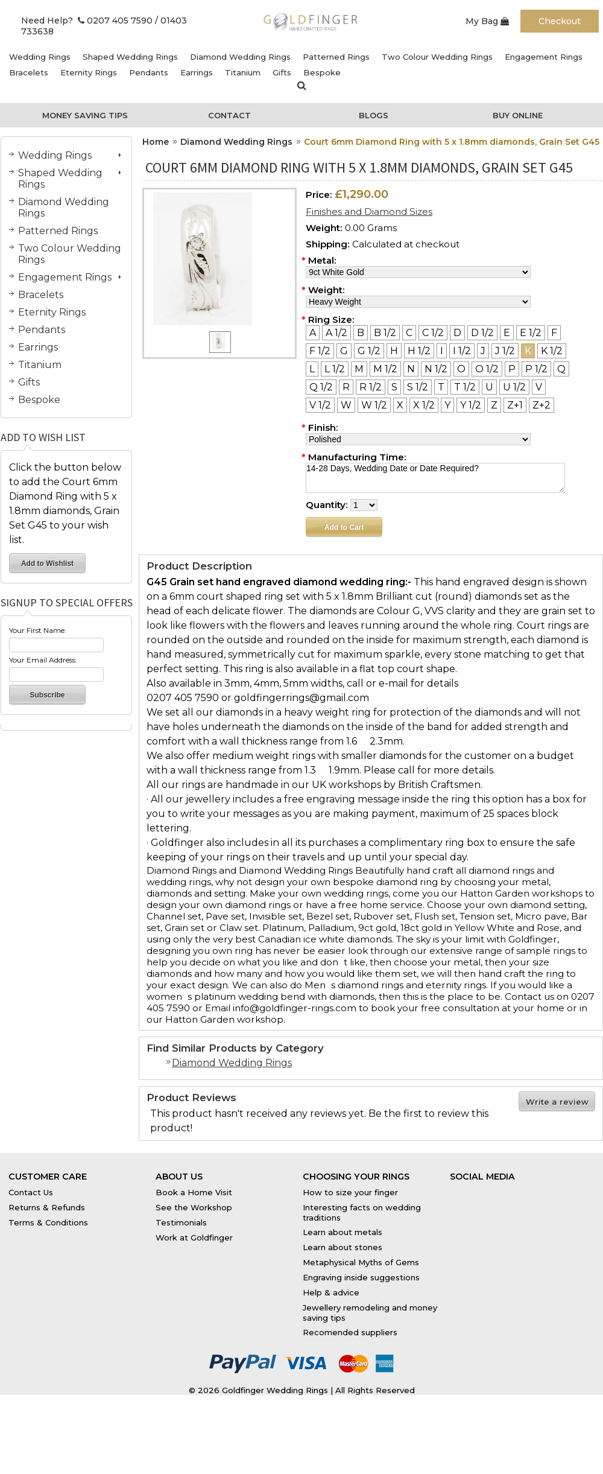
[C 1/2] (432, 332)
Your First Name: (37, 630)
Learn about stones (342, 1247)
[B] (360, 332)
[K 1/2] (551, 350)
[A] (313, 332)
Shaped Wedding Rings (130, 57)
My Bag (487, 21)
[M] (359, 368)
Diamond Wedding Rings (240, 57)
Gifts (282, 72)
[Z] (494, 405)
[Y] (447, 405)
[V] (539, 387)
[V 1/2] (320, 405)
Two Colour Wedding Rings (437, 57)
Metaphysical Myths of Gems (361, 1262)
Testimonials (181, 1222)
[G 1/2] (369, 350)
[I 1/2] (462, 350)
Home (155, 141)
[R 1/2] (370, 387)
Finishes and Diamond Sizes (369, 211)
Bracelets (28, 72)
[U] (489, 387)
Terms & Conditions (48, 1222)
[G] (344, 350)
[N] (410, 368)
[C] (409, 332)
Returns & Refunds (46, 1207)
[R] (346, 387)
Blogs (373, 115)
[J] (483, 350)
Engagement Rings (543, 57)
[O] (461, 368)
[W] (346, 405)
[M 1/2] (385, 368)
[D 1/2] (482, 332)
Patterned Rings (336, 57)
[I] (442, 350)
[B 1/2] (385, 332)
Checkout (559, 21)
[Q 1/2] (321, 387)
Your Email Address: (43, 659)
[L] (312, 368)
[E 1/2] (530, 332)
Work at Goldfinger (194, 1237)
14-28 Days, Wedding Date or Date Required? (435, 478)
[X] (400, 405)
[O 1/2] (487, 368)
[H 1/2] (419, 350)
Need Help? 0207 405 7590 (87, 20)
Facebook (470, 1189)
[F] (554, 332)
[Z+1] (515, 405)
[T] (441, 387)
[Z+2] (541, 405)
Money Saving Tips (85, 115)
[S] (394, 387)
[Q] (561, 368)
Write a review (557, 1102)
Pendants (148, 72)
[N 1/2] (436, 368)
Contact (229, 115)
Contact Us (30, 1192)
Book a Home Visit (194, 1192)
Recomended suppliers (350, 1332)
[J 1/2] (505, 350)
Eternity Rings (88, 72)
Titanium (242, 72)
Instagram (543, 1189)
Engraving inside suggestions (361, 1277)
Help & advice (331, 1292)
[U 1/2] (514, 387)
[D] (457, 332)
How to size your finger (350, 1192)
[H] (394, 350)
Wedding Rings (40, 57)
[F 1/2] (320, 350)
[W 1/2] (374, 405)
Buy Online (518, 115)
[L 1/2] (335, 368)
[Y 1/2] (470, 405)
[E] (507, 332)
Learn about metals (342, 1232)
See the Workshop (194, 1207)
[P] (512, 368)
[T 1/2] (464, 387)
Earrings (196, 72)
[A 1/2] (336, 332)
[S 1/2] (417, 387)
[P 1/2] (536, 368)
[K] (528, 350)
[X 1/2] (423, 405)
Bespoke (322, 72)
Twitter (507, 1189)
